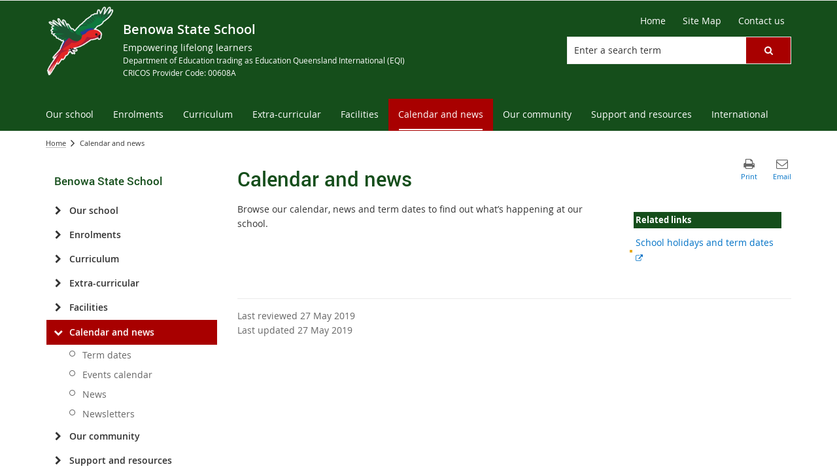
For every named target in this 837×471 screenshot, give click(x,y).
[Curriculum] (57, 259)
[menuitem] (69, 115)
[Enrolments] (57, 235)
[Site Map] (702, 20)
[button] (768, 50)
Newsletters (108, 414)
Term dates (106, 355)
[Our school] (57, 210)
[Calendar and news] (57, 332)
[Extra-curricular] (57, 283)
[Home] (653, 20)
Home (56, 143)
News (94, 394)
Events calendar (117, 374)
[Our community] (57, 436)
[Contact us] (761, 20)
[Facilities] (57, 307)
